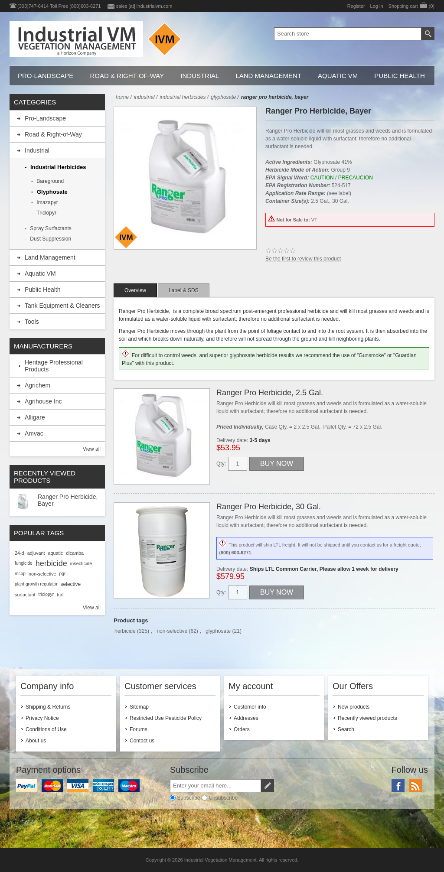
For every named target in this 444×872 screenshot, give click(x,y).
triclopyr (46, 594)
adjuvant (36, 553)
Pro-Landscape (45, 75)
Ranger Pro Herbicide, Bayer (68, 500)
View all (92, 449)
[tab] (135, 290)
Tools (32, 321)
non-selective (172, 631)
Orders (242, 729)
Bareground (50, 181)
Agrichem (37, 385)
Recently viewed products (367, 718)
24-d (19, 553)
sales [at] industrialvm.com (144, 6)
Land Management (268, 75)
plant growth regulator (36, 584)
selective (71, 584)
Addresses (246, 718)
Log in (376, 6)
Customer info (250, 707)
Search (346, 729)
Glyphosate (52, 192)
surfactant (25, 594)
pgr (62, 573)
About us (36, 741)
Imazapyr (47, 202)
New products (353, 707)
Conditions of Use (46, 729)
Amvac (34, 433)
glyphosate (218, 631)
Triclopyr (46, 213)
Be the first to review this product (303, 259)
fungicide (24, 563)
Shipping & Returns (48, 707)
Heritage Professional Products (54, 366)
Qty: (221, 464)
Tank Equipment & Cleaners (62, 305)
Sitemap (139, 707)
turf (60, 594)
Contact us (142, 741)
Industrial (199, 75)
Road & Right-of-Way (127, 75)
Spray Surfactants (50, 228)
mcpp (20, 573)
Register (356, 6)
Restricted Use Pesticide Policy (166, 718)
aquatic (55, 553)
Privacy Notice (42, 718)
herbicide (125, 631)
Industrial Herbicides (58, 167)
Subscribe (188, 797)
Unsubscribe (223, 797)
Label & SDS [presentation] (184, 290)
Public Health (399, 75)
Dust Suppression (50, 239)
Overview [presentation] (135, 290)
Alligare (35, 417)
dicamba (75, 553)
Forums (138, 729)
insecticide (81, 563)
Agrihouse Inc (43, 401)
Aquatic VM (338, 75)
